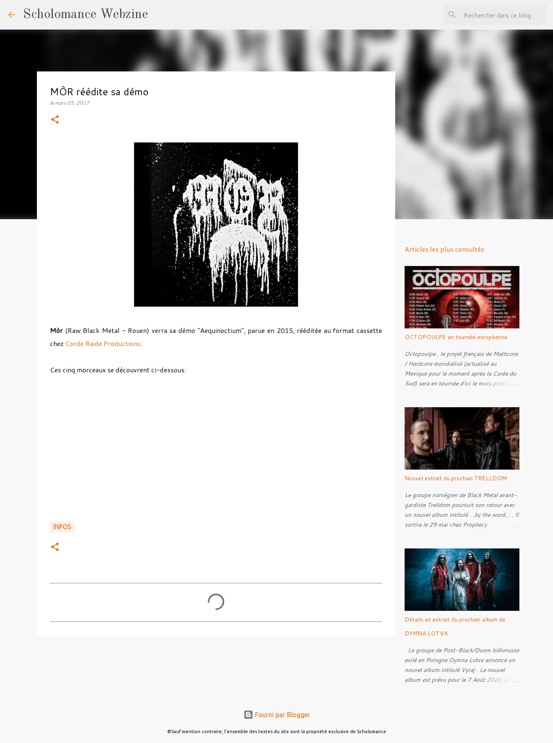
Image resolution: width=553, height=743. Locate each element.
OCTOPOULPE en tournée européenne (456, 337)
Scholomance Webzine (85, 14)
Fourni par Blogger (277, 714)
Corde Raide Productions (103, 343)
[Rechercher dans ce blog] (503, 15)
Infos (62, 526)
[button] (55, 120)
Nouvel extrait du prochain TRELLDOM (456, 478)
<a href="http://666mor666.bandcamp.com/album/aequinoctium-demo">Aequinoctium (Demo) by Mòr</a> (216, 453)
